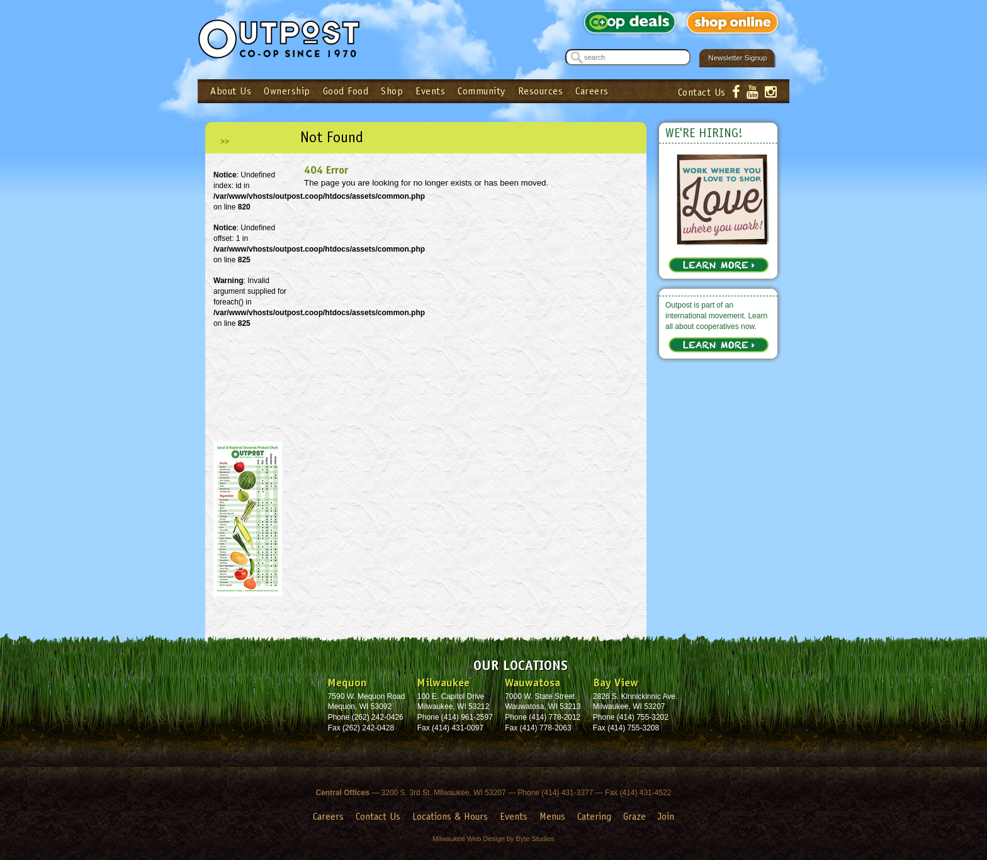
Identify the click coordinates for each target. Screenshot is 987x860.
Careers (592, 91)
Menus (552, 816)
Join (666, 816)
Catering (594, 816)
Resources (540, 91)
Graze (634, 816)
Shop (392, 91)
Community (481, 91)
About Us (230, 91)
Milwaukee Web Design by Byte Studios (493, 838)
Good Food (346, 91)
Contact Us (702, 92)
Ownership (287, 91)
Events (430, 91)
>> (224, 141)
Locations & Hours (450, 816)
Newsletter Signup (737, 58)
